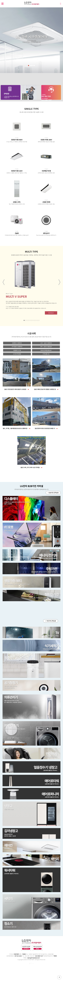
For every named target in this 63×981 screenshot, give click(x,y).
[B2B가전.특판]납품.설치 (46, 359)
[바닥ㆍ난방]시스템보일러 (46, 355)
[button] (28, 65)
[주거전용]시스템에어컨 (17, 355)
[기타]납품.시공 (46, 362)
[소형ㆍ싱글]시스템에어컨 (46, 352)
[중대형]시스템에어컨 (17, 352)
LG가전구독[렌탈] (17, 362)
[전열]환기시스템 (17, 359)
